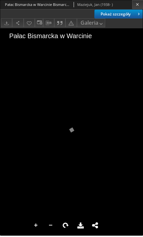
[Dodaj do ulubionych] (29, 22)
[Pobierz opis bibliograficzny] (48, 23)
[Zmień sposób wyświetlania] (39, 22)
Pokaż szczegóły (121, 14)
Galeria (92, 23)
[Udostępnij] (17, 22)
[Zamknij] (137, 4)
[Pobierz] (6, 22)
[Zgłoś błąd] (71, 22)
